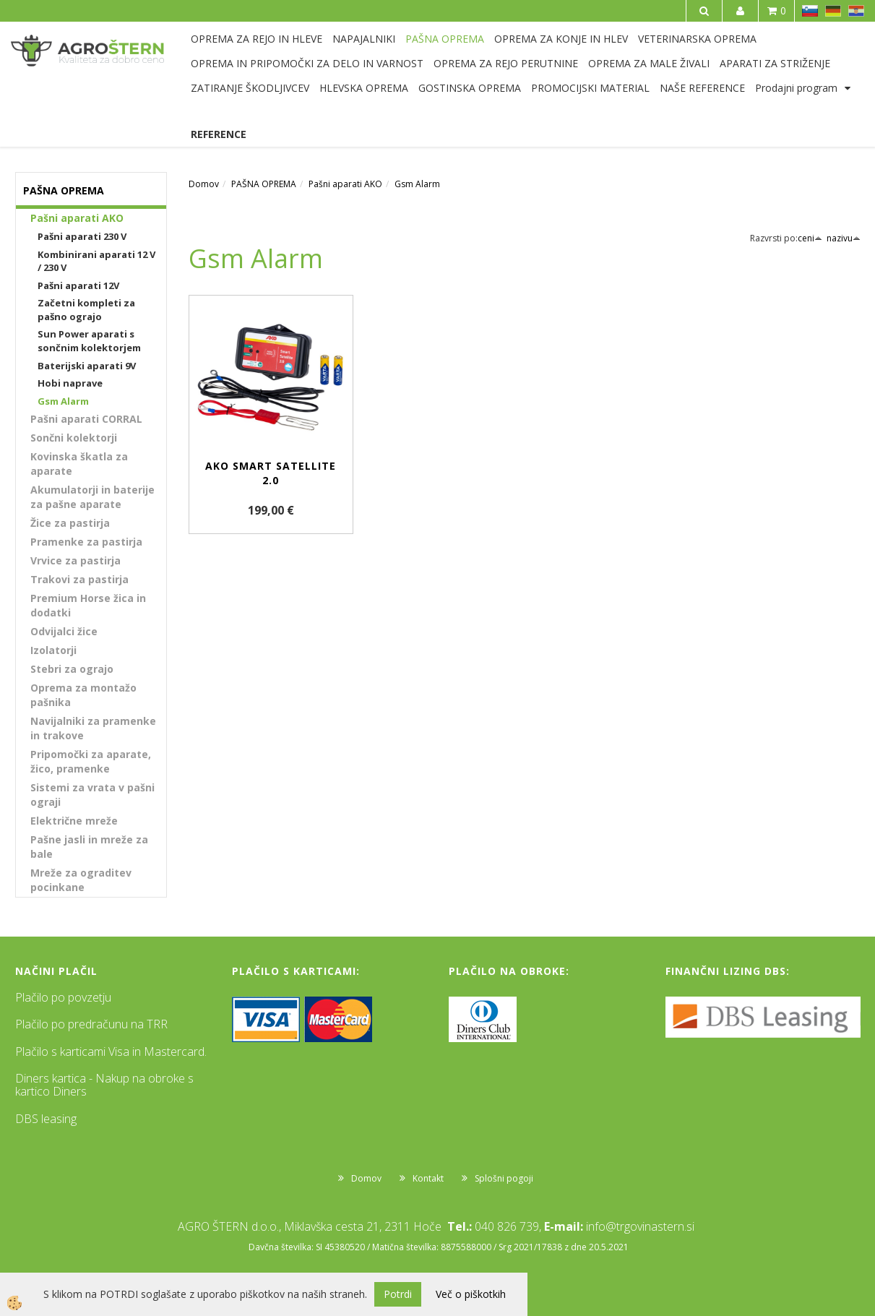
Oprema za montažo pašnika (83, 695)
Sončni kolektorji (73, 437)
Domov (204, 184)
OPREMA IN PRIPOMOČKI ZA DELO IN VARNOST (307, 63)
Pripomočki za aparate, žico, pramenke (90, 761)
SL (810, 11)
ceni (810, 238)
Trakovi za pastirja (79, 579)
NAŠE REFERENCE (702, 88)
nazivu (844, 238)
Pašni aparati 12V (78, 285)
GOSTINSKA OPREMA (469, 88)
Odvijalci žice (64, 631)
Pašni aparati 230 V (82, 236)
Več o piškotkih (471, 1294)
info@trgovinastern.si (640, 1226)
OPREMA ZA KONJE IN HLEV (561, 39)
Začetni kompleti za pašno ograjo (86, 309)
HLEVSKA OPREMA (363, 88)
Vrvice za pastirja (75, 560)
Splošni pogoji (504, 1178)
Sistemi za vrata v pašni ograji (92, 794)
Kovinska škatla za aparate (79, 464)
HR (856, 11)
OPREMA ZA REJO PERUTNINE (506, 63)
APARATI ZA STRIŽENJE (775, 63)
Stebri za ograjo (71, 669)
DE (833, 11)
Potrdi (398, 1294)
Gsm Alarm (63, 401)
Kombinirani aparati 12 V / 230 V (96, 261)
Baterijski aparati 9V (87, 365)
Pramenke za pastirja (86, 542)
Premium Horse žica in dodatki (88, 605)
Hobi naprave (70, 383)
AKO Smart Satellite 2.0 (270, 473)
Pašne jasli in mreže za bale (89, 847)
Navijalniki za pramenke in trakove (93, 728)
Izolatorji (53, 650)
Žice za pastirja (70, 523)
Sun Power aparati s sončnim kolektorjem (89, 340)
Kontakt (428, 1178)
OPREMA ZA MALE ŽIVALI (649, 63)
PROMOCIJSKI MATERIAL (590, 88)
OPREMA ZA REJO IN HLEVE (256, 39)
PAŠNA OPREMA (444, 39)
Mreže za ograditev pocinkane (81, 880)
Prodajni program (796, 88)
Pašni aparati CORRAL (86, 419)
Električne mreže (74, 820)
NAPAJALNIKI (363, 39)
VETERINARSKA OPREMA (697, 39)
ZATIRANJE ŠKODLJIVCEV (250, 88)
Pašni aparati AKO (77, 218)
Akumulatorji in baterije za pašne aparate (92, 497)
